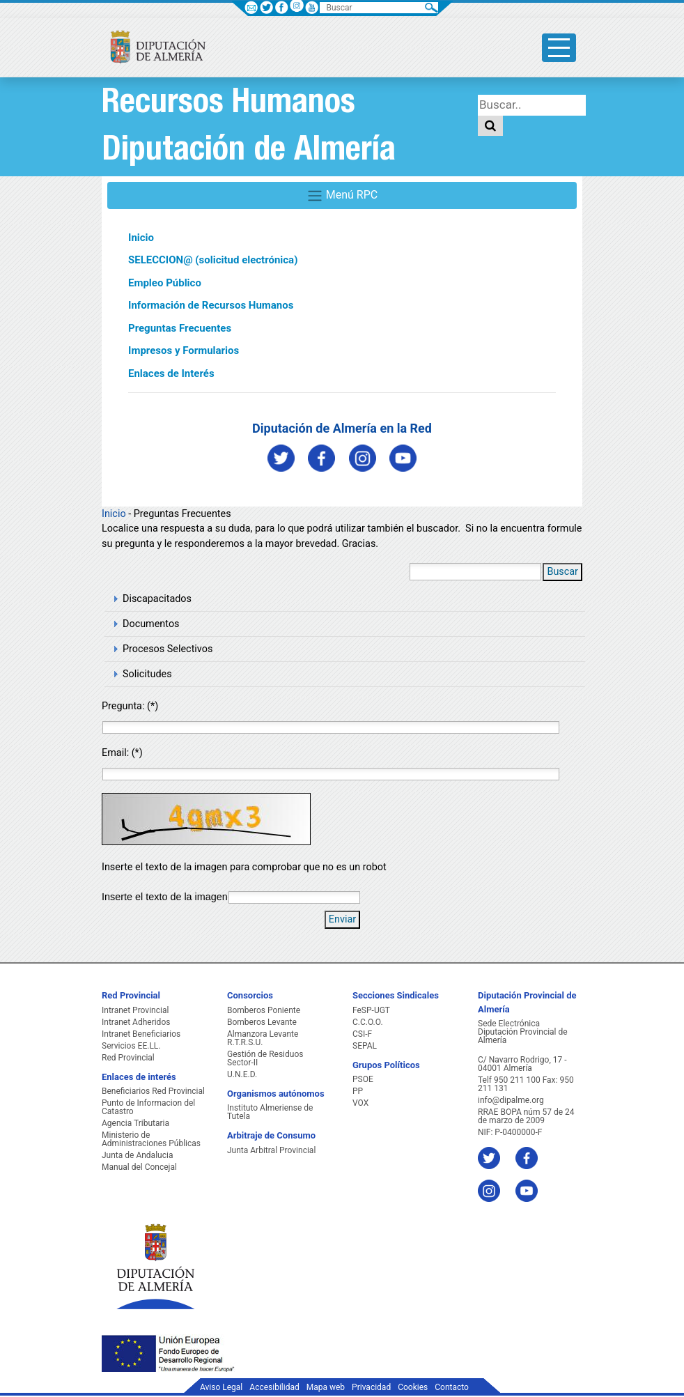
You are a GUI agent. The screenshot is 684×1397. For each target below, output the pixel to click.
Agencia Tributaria (135, 1123)
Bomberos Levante (262, 1022)
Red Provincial (128, 1057)
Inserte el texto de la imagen (165, 896)
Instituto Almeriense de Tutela (270, 1112)
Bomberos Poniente (263, 1010)
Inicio (141, 237)
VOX (360, 1103)
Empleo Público (164, 283)
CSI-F (362, 1034)
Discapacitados (157, 599)
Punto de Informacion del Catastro (148, 1107)
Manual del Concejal (139, 1167)
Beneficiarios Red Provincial (153, 1091)
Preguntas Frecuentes (179, 328)
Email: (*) (122, 753)
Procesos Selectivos (167, 649)
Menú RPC (342, 195)
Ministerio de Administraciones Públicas (151, 1139)
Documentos (151, 624)
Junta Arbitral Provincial (271, 1150)
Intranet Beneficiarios (141, 1034)
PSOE (362, 1079)
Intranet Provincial (135, 1010)
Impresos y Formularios (183, 350)
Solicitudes (147, 674)
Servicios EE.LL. (131, 1046)
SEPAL (364, 1046)
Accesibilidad (274, 1387)
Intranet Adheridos (136, 1022)
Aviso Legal (221, 1387)
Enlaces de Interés (171, 373)
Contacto (452, 1387)
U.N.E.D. (242, 1074)
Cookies (413, 1387)
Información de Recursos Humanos (210, 305)
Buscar (562, 572)
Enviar (342, 919)
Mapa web (325, 1387)
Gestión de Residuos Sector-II (265, 1058)
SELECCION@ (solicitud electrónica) (212, 260)
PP (357, 1091)
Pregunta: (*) (130, 706)
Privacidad (371, 1387)
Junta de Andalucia (137, 1155)
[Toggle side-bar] (559, 47)
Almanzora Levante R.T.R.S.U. (262, 1038)
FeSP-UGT (371, 1010)
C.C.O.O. (367, 1022)
